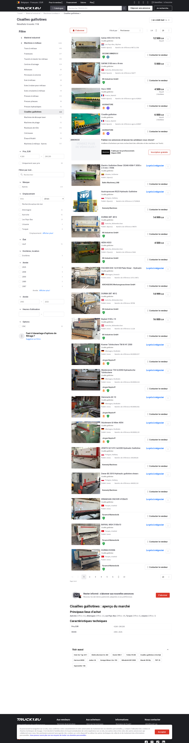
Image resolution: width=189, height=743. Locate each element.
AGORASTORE (107, 104)
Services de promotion (66, 724)
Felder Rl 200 (131, 655)
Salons (83, 2)
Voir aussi (77, 649)
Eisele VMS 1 (117, 655)
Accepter (162, 732)
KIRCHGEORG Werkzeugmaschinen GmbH (118, 285)
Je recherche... (163, 8)
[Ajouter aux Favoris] (168, 39)
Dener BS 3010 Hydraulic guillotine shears (119, 473)
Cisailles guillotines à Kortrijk (150, 655)
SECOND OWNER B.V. (110, 53)
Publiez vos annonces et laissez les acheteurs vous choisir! (127, 140)
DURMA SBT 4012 (109, 217)
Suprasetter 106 (79, 666)
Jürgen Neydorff (108, 360)
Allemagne (91, 616)
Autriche (73, 616)
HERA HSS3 (106, 242)
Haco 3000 (106, 89)
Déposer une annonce (140, 8)
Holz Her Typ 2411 (80, 655)
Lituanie (144, 616)
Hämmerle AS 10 (108, 397)
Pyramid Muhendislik (110, 515)
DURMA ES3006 (108, 550)
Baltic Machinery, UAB (110, 183)
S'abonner (162, 595)
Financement (71, 2)
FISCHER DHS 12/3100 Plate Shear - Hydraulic (121, 268)
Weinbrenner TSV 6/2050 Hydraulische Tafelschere (118, 371)
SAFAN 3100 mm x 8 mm (112, 63)
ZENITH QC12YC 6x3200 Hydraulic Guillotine (120, 448)
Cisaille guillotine (108, 114)
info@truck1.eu (151, 724)
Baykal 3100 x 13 (108, 319)
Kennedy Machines (109, 208)
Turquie (129, 616)
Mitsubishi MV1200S (129, 660)
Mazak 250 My (145, 660)
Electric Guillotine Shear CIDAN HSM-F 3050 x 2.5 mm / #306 (121, 166)
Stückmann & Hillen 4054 (112, 422)
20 (163, 30)
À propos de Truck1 (123, 724)
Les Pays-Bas (110, 616)
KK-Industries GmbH (110, 79)
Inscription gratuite (159, 152)
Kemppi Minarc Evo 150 (108, 660)
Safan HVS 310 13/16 (110, 38)
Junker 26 (92, 660)
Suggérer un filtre (33, 339)
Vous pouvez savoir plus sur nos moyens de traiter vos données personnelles (58, 735)
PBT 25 (157, 660)
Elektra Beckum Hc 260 (100, 655)
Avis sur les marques (95, 724)
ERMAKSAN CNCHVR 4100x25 (114, 499)
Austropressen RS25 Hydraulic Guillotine (119, 191)
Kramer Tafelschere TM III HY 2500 (116, 344)
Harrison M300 (79, 660)
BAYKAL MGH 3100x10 (111, 524)
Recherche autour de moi (32, 204)
